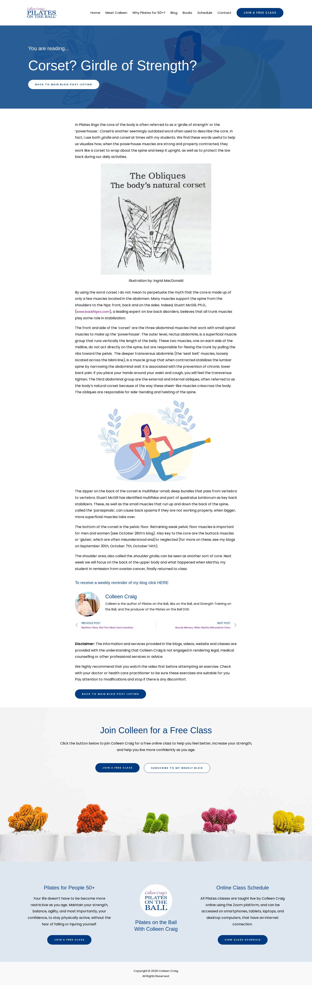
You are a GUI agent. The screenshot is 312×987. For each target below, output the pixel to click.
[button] (260, 13)
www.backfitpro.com (94, 312)
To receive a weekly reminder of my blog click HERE (125, 583)
